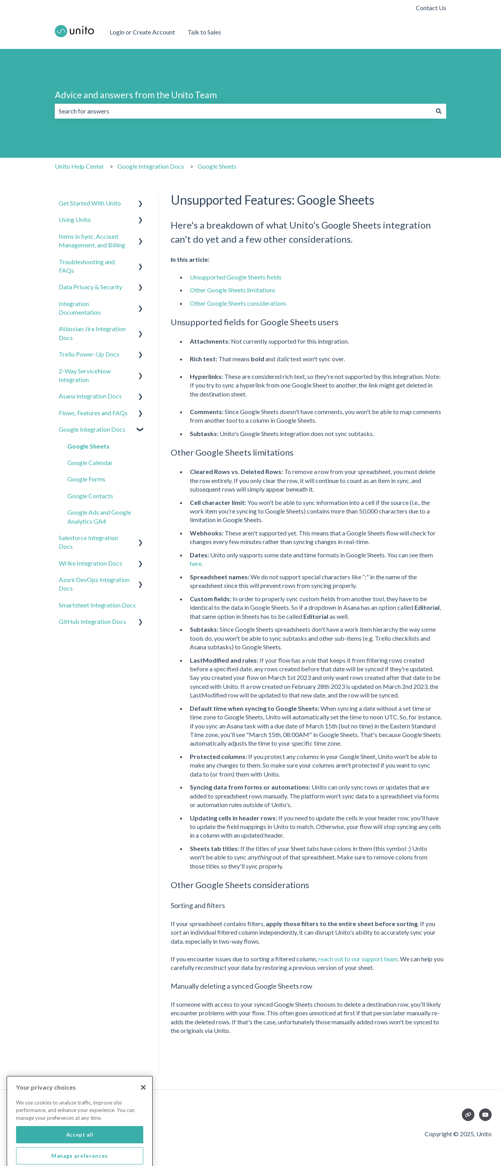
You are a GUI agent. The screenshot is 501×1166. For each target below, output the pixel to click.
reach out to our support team (358, 958)
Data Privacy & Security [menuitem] (90, 286)
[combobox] (243, 111)
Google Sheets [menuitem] (88, 446)
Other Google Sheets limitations (233, 290)
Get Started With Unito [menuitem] (90, 203)
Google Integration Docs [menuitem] (92, 429)
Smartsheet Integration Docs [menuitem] (97, 605)
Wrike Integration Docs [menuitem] (90, 563)
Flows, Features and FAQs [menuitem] (93, 412)
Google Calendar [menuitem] (90, 462)
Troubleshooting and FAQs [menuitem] (87, 266)
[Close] (143, 1110)
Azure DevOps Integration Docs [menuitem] (94, 584)
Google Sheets (217, 166)
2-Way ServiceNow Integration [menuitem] (85, 375)
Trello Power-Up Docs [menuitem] (89, 354)
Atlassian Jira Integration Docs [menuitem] (92, 333)
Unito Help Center (79, 166)
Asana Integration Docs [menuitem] (90, 396)
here (196, 563)
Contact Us (431, 7)
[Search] (438, 111)
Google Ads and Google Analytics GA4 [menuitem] (99, 516)
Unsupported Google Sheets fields (235, 277)
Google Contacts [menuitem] (90, 495)
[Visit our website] (468, 1114)
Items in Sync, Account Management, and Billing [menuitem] (92, 240)
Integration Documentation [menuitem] (80, 308)
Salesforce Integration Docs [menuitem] (88, 542)
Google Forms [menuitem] (86, 479)
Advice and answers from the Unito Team (136, 94)
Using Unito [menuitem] (75, 219)
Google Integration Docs (150, 166)
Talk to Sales (204, 32)
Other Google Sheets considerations (238, 303)
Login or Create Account (142, 32)
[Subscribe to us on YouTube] (485, 1114)
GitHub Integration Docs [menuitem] (92, 621)
